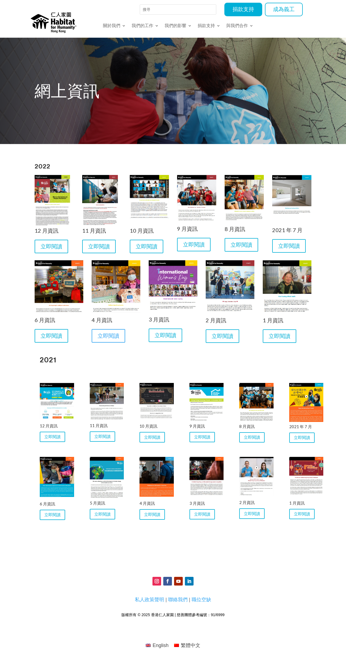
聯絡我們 (178, 599)
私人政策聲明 (149, 599)
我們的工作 (142, 26)
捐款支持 (243, 9)
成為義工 (284, 9)
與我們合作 (237, 26)
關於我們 (111, 26)
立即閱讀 (53, 248)
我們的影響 (175, 26)
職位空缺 (201, 599)
